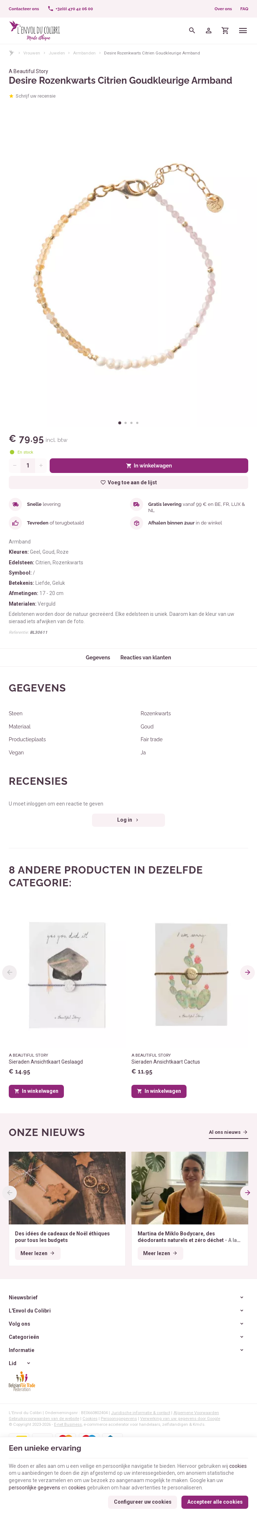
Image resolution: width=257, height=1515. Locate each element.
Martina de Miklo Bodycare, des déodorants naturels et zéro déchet (189, 1237)
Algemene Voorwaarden (196, 1412)
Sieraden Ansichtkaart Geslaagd (46, 1062)
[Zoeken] (192, 31)
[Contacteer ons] (24, 9)
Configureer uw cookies (143, 1502)
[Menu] (243, 31)
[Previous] (9, 972)
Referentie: (19, 632)
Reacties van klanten (145, 657)
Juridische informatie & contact (140, 1412)
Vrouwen (31, 53)
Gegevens (98, 657)
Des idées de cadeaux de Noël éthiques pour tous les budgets (62, 1237)
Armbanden (84, 53)
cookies (238, 1466)
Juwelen (57, 53)
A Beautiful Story (28, 71)
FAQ (244, 8)
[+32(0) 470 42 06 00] (70, 9)
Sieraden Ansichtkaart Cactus (165, 1062)
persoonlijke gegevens (34, 1488)
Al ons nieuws (225, 1132)
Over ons (223, 8)
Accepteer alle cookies (215, 1502)
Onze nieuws (47, 1132)
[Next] (247, 972)
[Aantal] (27, 465)
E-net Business (68, 1424)
